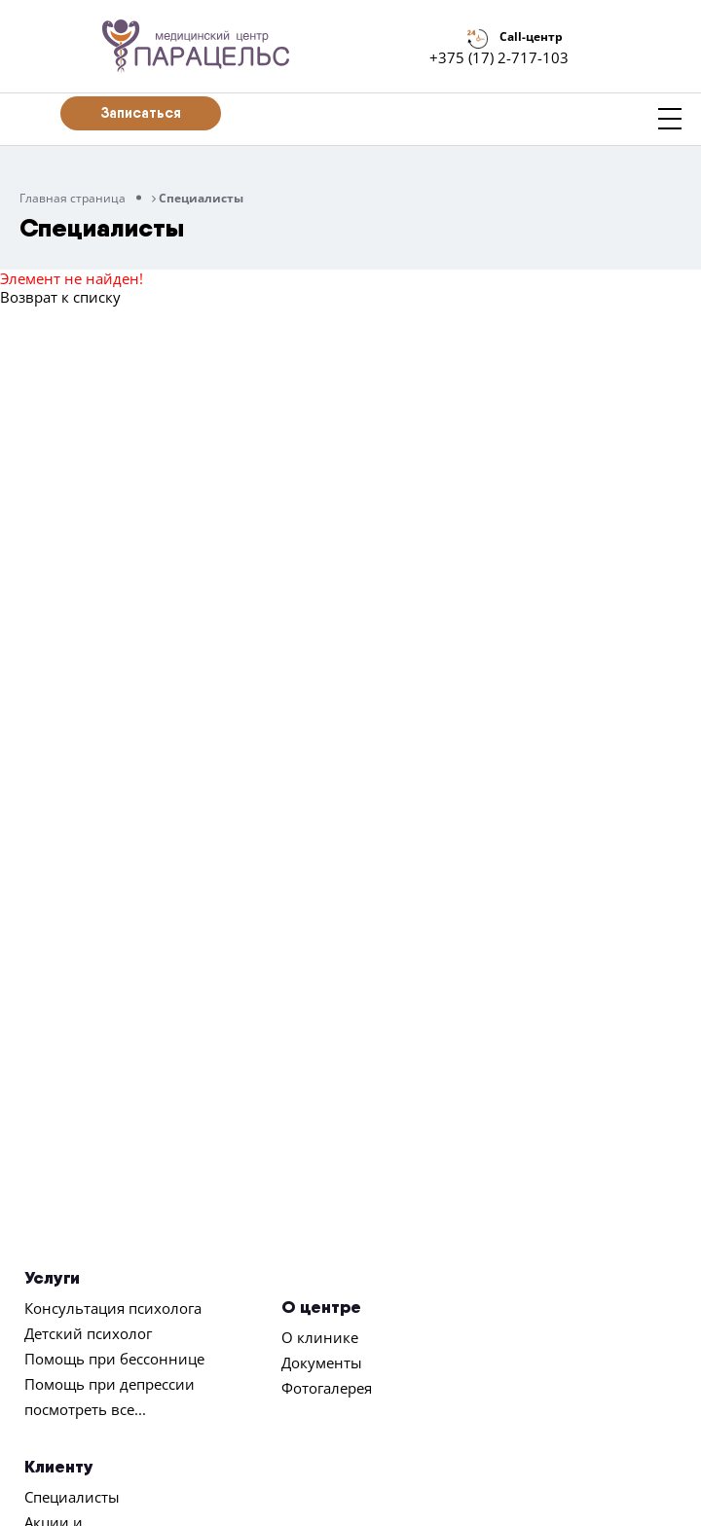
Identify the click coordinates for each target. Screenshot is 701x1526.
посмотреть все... (85, 1409)
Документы (321, 1362)
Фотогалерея (326, 1388)
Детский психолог (88, 1333)
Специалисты (72, 1497)
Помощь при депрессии (109, 1384)
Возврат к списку (60, 297)
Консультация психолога (113, 1308)
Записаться (140, 112)
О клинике (319, 1337)
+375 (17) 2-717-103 (499, 57)
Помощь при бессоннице (114, 1358)
